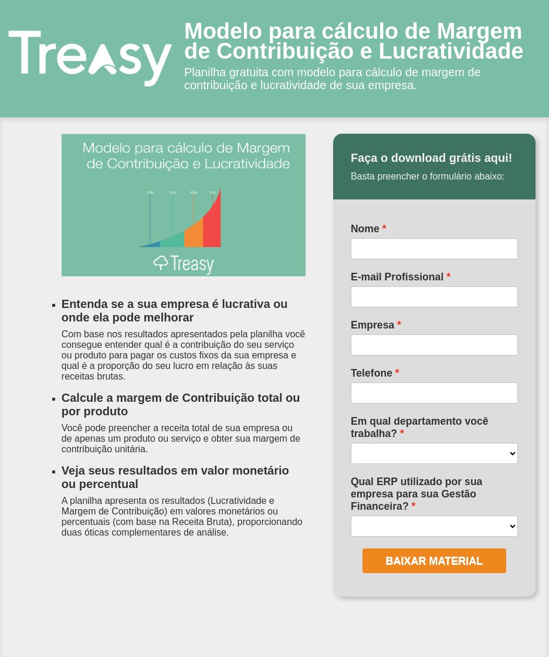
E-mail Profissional (397, 277)
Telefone (371, 373)
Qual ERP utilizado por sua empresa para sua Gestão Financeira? (417, 494)
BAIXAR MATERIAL (434, 561)
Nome (365, 229)
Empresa (372, 325)
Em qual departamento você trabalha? (420, 427)
